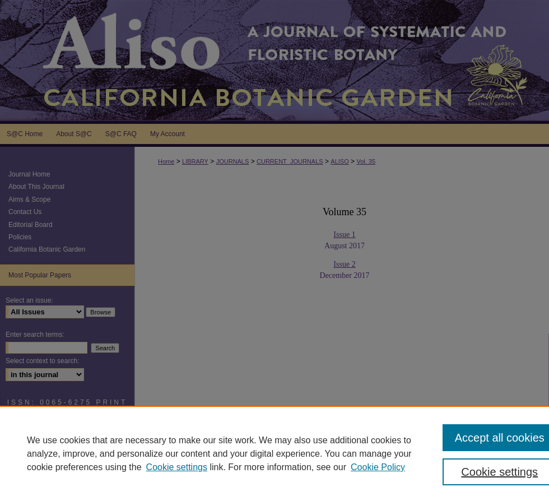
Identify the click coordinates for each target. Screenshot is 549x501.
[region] (274, 453)
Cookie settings (176, 467)
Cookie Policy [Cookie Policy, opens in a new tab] (378, 467)
